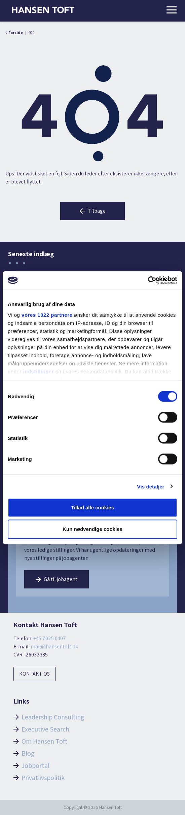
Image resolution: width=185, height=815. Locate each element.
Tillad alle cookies (92, 507)
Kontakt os (34, 673)
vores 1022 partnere (47, 314)
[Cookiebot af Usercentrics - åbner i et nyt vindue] (147, 280)
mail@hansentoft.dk (54, 646)
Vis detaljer (150, 486)
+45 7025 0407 (49, 638)
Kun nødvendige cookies (92, 529)
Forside (15, 32)
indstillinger (38, 371)
